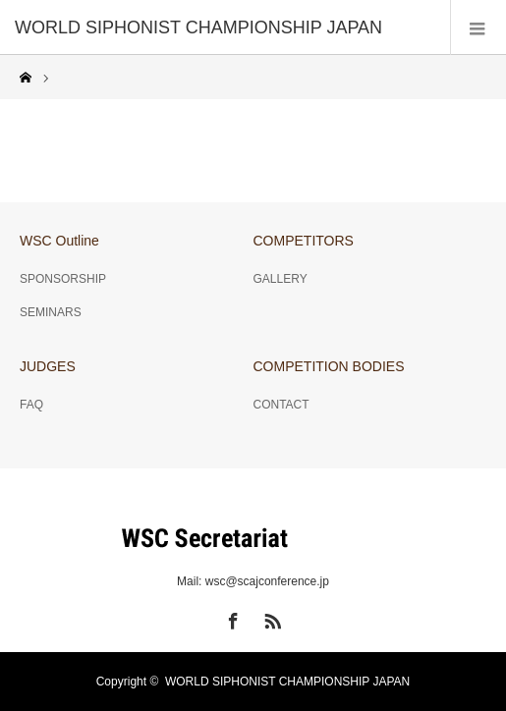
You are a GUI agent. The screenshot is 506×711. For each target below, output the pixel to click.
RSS (270, 617)
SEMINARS (51, 312)
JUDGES (48, 366)
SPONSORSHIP (63, 279)
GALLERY (280, 279)
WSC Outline (59, 240)
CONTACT (281, 404)
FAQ (31, 404)
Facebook (231, 617)
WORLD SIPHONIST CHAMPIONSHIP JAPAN (287, 681)
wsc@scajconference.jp (267, 581)
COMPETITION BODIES (329, 366)
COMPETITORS (303, 240)
